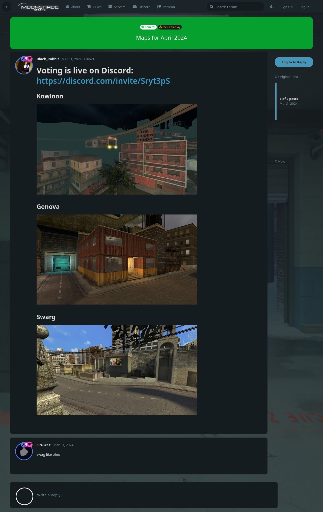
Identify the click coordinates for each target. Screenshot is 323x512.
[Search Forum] (235, 6)
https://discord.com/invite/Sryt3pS (103, 80)
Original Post (286, 76)
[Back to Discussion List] (6, 7)
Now (280, 161)
